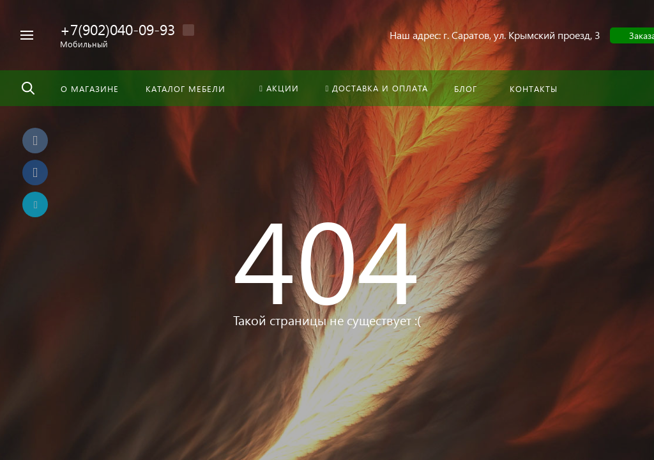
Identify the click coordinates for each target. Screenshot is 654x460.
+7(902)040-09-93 (117, 29)
